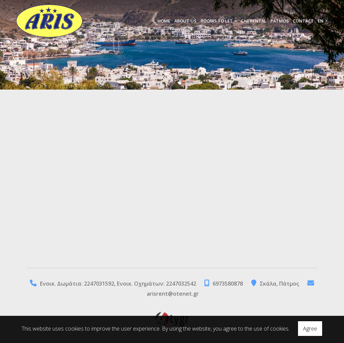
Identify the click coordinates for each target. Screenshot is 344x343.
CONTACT (303, 21)
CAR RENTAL (253, 21)
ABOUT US (185, 21)
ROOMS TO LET (217, 21)
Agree (310, 328)
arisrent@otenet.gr (173, 293)
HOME (164, 21)
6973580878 (228, 283)
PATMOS (279, 21)
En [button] (321, 21)
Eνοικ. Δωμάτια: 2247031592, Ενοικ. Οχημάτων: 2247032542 (119, 283)
